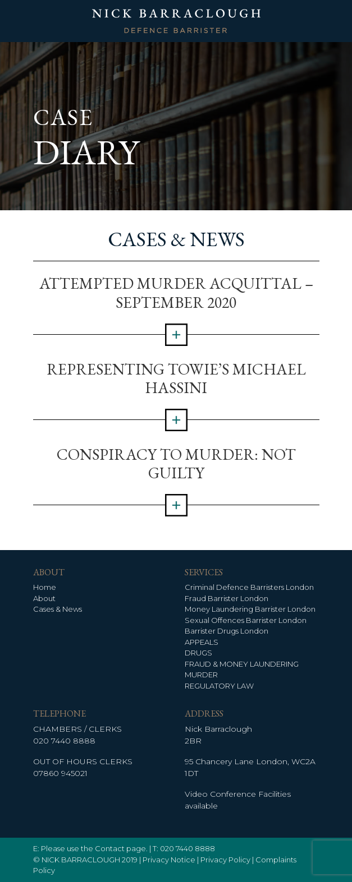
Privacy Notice (169, 859)
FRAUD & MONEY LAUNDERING (242, 663)
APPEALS (201, 642)
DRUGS (198, 652)
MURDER (201, 674)
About (44, 598)
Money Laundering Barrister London (250, 608)
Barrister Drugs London (226, 630)
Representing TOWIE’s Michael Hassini (176, 378)
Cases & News (57, 608)
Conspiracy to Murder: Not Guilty (176, 463)
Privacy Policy (225, 859)
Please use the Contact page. (94, 848)
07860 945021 (60, 773)
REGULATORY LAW (219, 685)
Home (44, 587)
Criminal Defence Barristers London (249, 587)
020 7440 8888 (64, 741)
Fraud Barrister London (226, 598)
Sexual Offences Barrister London (246, 620)
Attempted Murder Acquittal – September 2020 (176, 292)
